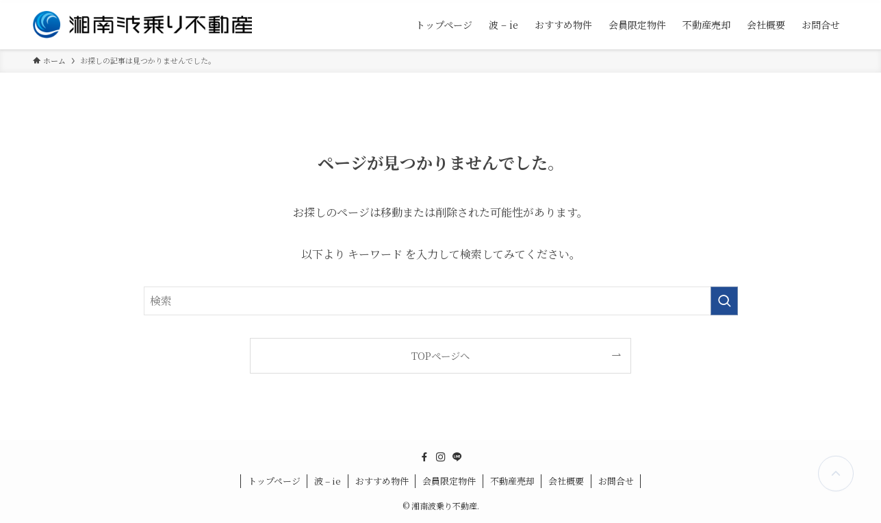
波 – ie (327, 480)
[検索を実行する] (724, 301)
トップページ (274, 480)
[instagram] (441, 457)
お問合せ (616, 480)
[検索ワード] (441, 301)
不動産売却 (512, 480)
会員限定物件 (449, 480)
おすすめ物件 (382, 480)
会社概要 (566, 480)
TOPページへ (440, 355)
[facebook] (424, 457)
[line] (457, 457)
